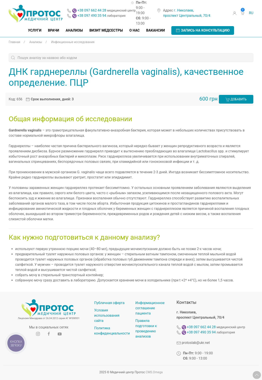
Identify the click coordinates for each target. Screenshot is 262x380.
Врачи (53, 30)
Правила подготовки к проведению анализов (146, 328)
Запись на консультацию (203, 30)
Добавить (236, 99)
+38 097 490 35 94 (91, 15)
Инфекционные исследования (73, 42)
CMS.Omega (154, 372)
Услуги (34, 30)
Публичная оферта (109, 303)
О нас (134, 30)
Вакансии (155, 30)
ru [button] (251, 13)
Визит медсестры (106, 30)
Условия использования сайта (106, 315)
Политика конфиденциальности (110, 330)
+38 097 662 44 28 (91, 10)
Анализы (74, 30)
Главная (14, 42)
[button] (257, 375)
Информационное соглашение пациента (150, 308)
